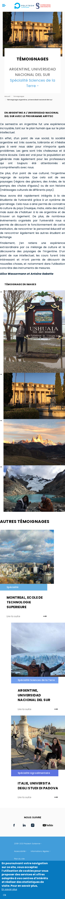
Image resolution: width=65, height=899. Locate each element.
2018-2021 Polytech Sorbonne (27, 843)
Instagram (34, 825)
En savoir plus (9, 889)
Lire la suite (13, 616)
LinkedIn (24, 825)
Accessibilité (19, 851)
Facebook (14, 825)
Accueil (7, 96)
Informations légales (40, 851)
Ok (4, 895)
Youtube (48, 825)
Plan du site (19, 859)
